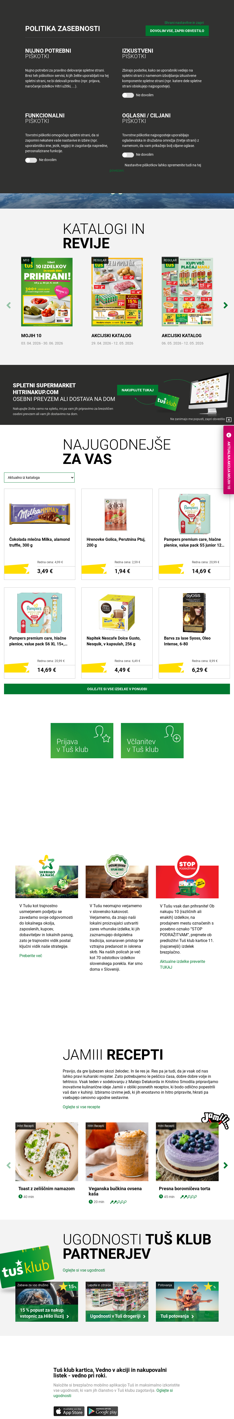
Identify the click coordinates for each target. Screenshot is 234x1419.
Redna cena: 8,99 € (205, 661)
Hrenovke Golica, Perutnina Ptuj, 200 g (116, 542)
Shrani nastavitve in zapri (184, 23)
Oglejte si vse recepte (81, 1107)
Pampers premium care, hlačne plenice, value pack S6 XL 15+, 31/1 (37, 641)
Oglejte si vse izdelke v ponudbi (117, 689)
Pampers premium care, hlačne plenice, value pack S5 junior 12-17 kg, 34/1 (193, 542)
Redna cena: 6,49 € (127, 661)
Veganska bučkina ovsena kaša (115, 1191)
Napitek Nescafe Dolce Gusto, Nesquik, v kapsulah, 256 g (114, 641)
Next (225, 302)
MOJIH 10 (31, 335)
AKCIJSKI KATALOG (111, 335)
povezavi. (117, 170)
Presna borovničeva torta (184, 1130)
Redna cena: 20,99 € (205, 562)
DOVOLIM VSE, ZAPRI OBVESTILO (177, 31)
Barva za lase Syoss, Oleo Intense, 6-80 (187, 641)
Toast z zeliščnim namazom (46, 1188)
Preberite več (30, 955)
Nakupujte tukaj (138, 390)
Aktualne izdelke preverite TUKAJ (182, 964)
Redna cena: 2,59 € (127, 562)
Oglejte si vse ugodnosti (84, 1270)
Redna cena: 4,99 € (50, 562)
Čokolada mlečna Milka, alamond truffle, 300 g (39, 542)
